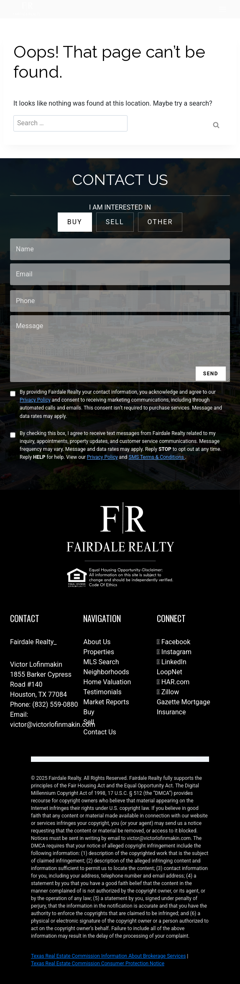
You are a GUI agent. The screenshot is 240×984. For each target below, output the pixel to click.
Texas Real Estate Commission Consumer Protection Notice (97, 963)
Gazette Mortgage (183, 702)
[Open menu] (222, 9)
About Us (96, 642)
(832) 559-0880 (55, 704)
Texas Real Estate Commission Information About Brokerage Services (108, 956)
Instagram (174, 652)
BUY (74, 222)
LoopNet (169, 672)
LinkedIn (171, 662)
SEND (210, 374)
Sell (88, 722)
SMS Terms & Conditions (157, 457)
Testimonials (102, 692)
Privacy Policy (35, 400)
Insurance (171, 712)
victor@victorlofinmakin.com (52, 725)
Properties (98, 652)
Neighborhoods (106, 672)
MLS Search (101, 662)
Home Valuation (107, 682)
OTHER (160, 222)
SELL (115, 222)
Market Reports (106, 702)
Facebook (174, 642)
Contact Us (99, 732)
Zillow (168, 692)
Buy (88, 712)
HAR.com (173, 682)
